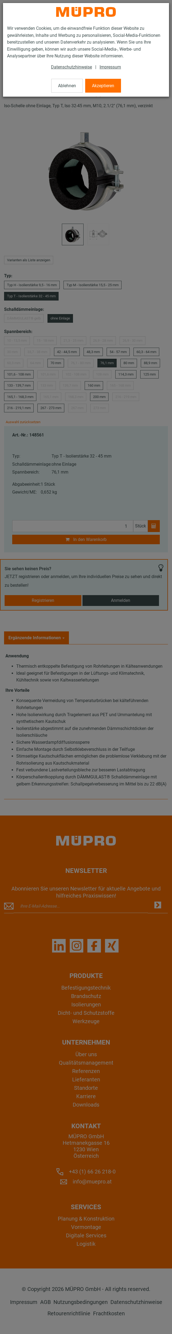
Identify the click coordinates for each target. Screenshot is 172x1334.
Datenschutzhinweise (71, 67)
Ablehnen (67, 85)
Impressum (110, 67)
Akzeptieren (103, 85)
